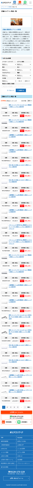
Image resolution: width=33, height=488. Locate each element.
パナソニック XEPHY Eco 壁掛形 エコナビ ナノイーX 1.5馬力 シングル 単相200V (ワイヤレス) (20, 241)
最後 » (28, 407)
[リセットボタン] (10, 90)
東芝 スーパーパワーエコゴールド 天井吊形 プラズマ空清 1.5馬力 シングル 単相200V (20, 331)
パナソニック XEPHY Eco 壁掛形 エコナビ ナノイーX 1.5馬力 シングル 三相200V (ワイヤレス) (20, 226)
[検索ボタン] (21, 90)
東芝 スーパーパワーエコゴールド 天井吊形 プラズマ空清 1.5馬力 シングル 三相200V (20, 316)
